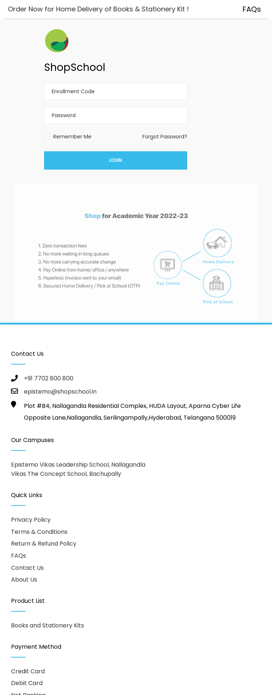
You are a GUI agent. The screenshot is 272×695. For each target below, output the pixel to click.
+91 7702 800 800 (48, 378)
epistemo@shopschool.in (60, 391)
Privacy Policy (31, 519)
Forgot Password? (164, 136)
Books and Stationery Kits (47, 625)
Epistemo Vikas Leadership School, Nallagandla (78, 464)
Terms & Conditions (39, 532)
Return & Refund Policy (43, 543)
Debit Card (27, 683)
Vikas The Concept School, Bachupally (66, 474)
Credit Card (28, 671)
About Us (24, 579)
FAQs (18, 555)
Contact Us (27, 568)
